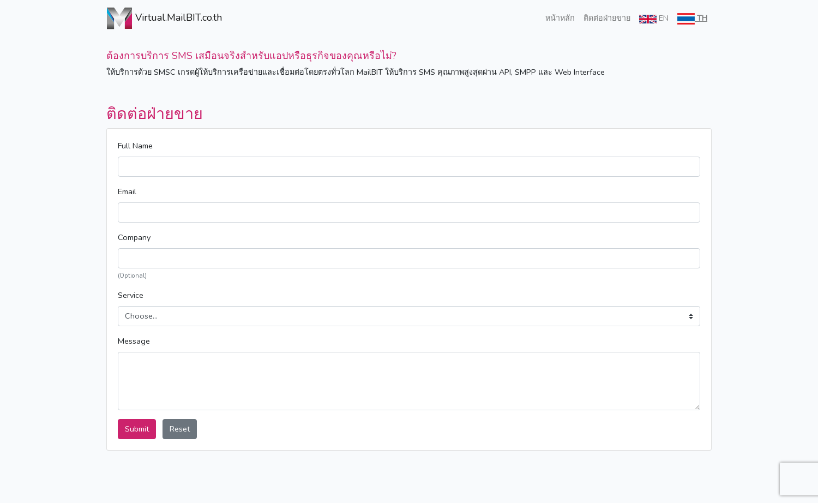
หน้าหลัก (560, 18)
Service (130, 295)
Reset (180, 428)
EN (654, 18)
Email (127, 191)
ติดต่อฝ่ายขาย (607, 18)
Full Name (135, 145)
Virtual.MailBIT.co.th (151, 18)
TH (692, 19)
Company (134, 237)
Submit (137, 428)
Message (134, 341)
